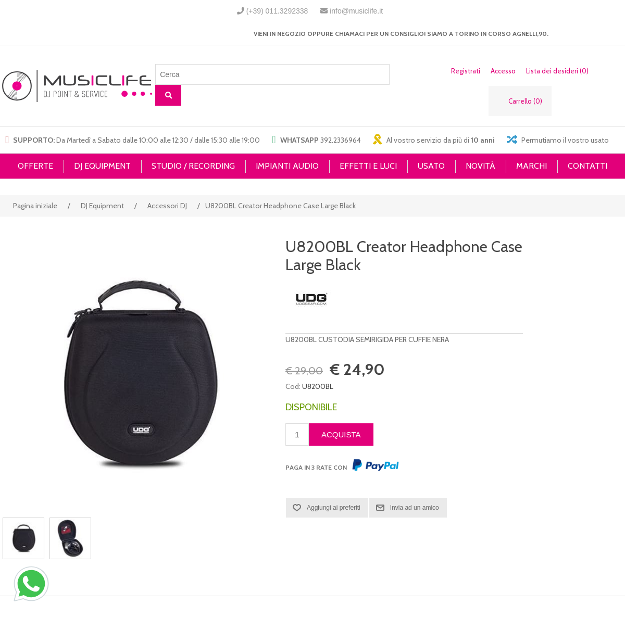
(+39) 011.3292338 (277, 11)
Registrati (465, 71)
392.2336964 (340, 140)
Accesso (503, 71)
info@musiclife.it (356, 11)
